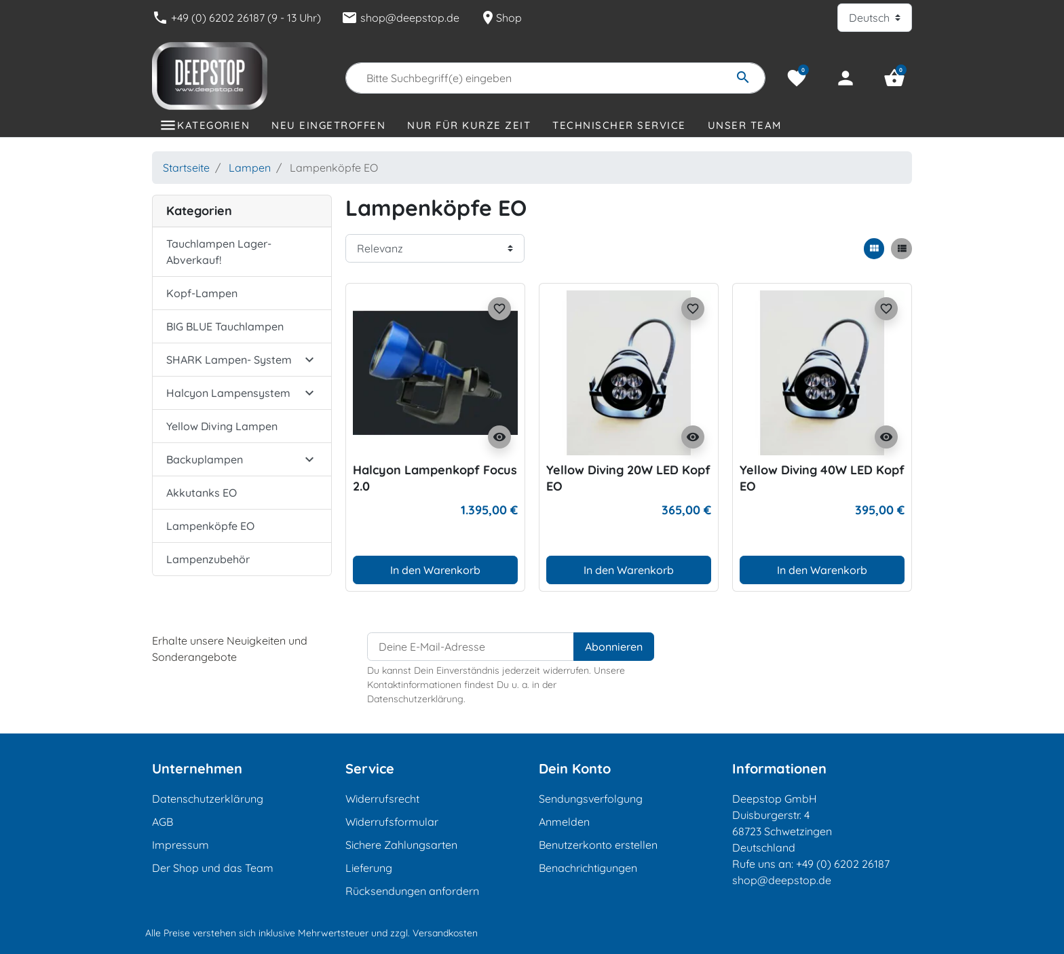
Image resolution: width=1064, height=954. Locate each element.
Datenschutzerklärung (207, 798)
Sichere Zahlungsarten (401, 845)
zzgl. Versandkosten (434, 933)
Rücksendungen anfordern (412, 891)
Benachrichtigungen (588, 868)
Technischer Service (619, 125)
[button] (894, 78)
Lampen (250, 167)
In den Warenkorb (435, 570)
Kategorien (213, 125)
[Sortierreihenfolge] (435, 248)
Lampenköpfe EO (210, 526)
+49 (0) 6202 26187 (843, 864)
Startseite (186, 167)
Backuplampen (204, 459)
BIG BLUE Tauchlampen (225, 326)
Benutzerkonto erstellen (598, 845)
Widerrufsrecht (382, 798)
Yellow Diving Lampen (222, 426)
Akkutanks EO (201, 492)
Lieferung (368, 868)
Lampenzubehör (208, 559)
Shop (501, 17)
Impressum (180, 845)
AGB (162, 821)
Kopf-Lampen (202, 293)
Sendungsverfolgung (591, 798)
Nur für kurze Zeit (469, 125)
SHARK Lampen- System (229, 359)
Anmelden (564, 821)
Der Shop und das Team (212, 868)
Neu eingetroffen (328, 125)
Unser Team (745, 125)
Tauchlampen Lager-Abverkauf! (218, 252)
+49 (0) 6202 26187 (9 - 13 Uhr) (236, 17)
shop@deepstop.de (400, 17)
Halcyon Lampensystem (228, 393)
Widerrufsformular (391, 821)
